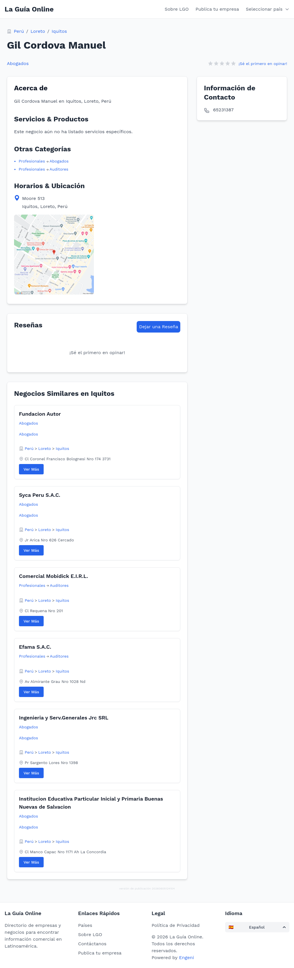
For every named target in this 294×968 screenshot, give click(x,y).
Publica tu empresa (217, 9)
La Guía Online (29, 9)
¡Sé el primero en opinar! (263, 63)
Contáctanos (92, 943)
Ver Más (31, 469)
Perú (19, 31)
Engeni (186, 957)
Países (85, 925)
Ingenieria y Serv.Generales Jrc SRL (63, 718)
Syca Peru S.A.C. (39, 495)
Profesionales (32, 161)
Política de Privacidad (176, 925)
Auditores (59, 169)
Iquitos (59, 31)
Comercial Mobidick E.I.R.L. (53, 576)
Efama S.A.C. (35, 647)
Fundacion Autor (40, 414)
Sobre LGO (177, 9)
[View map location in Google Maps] (54, 255)
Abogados (18, 63)
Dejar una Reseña (158, 326)
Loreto (37, 31)
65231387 (223, 109)
